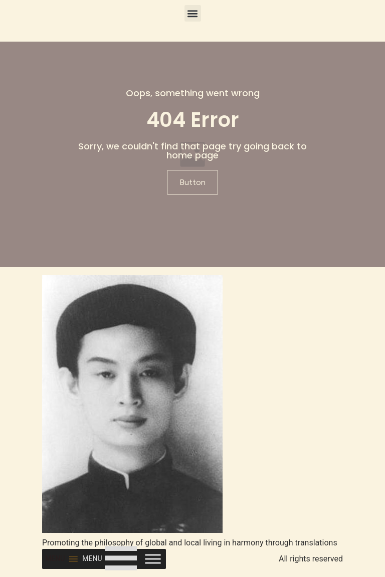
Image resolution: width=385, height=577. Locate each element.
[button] (192, 13)
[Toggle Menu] (153, 558)
